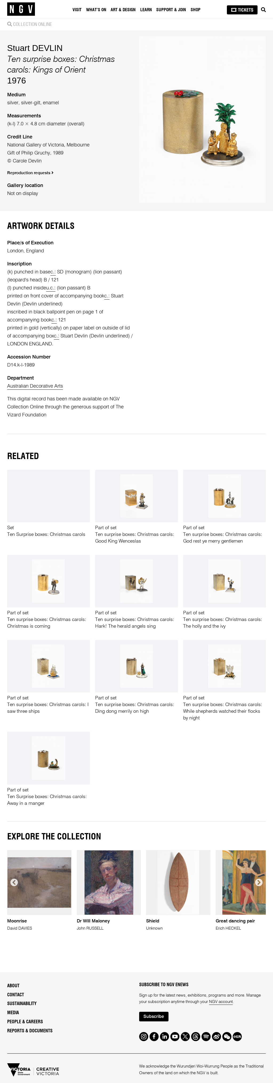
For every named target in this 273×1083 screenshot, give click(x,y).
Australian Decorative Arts (35, 386)
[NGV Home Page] (21, 9)
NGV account (221, 1002)
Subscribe (153, 1016)
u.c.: (50, 288)
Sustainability (22, 1004)
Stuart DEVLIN (35, 48)
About (13, 986)
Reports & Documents (30, 1031)
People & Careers (25, 1022)
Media (13, 1013)
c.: (53, 272)
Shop (195, 10)
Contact (15, 995)
